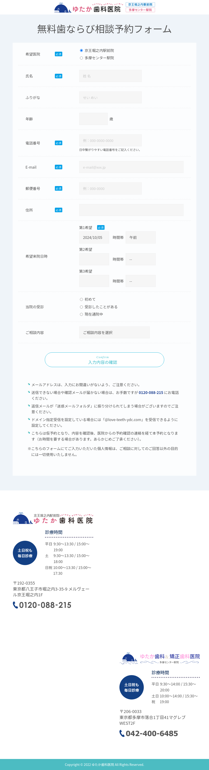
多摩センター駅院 (97, 57)
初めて (88, 299)
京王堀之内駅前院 (97, 50)
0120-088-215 (151, 392)
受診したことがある (99, 306)
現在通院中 (91, 314)
